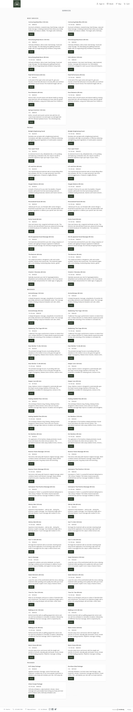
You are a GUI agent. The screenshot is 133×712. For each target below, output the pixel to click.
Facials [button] (64, 15)
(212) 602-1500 (18, 709)
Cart (127, 4)
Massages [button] (71, 15)
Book (110, 4)
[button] (46, 30)
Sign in (100, 4)
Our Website (44, 709)
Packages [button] (79, 15)
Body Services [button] (56, 15)
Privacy (129, 709)
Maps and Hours (31, 709)
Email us (8, 709)
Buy (118, 4)
